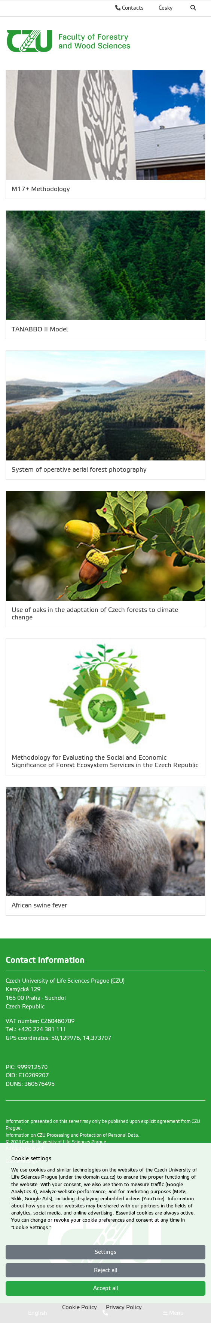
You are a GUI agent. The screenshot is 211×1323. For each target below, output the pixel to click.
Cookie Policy (79, 1307)
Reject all (105, 1270)
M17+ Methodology (41, 189)
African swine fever (39, 905)
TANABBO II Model (40, 329)
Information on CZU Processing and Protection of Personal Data (72, 1135)
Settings (105, 1252)
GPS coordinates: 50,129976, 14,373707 (58, 1038)
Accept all (105, 1288)
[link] (99, 40)
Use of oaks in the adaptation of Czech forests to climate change (95, 613)
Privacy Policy (124, 1307)
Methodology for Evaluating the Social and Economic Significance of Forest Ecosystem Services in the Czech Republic (105, 761)
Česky (165, 8)
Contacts (129, 8)
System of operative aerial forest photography (79, 469)
